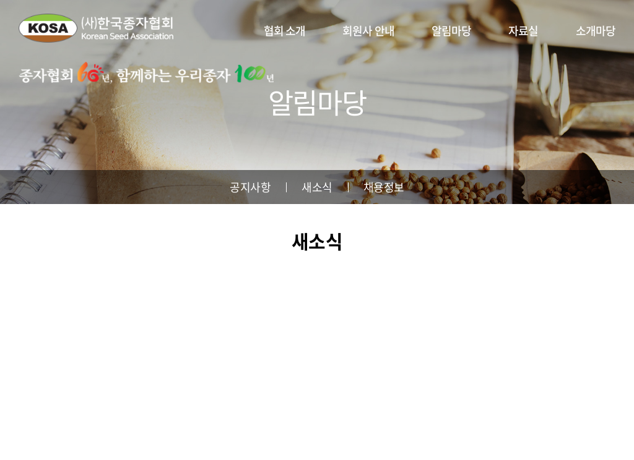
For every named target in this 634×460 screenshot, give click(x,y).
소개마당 (595, 30)
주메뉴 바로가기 (0, 0)
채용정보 (383, 187)
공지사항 (250, 187)
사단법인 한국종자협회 (96, 27)
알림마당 (451, 30)
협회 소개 (285, 30)
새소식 (317, 187)
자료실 (523, 30)
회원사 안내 (368, 30)
